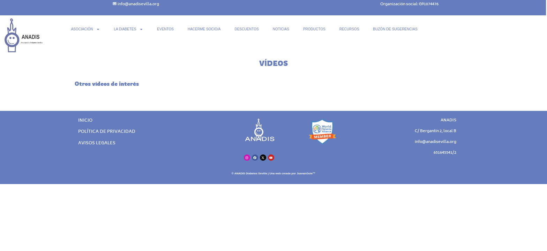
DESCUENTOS (246, 29)
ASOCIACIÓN (85, 29)
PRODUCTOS (314, 29)
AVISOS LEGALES (96, 143)
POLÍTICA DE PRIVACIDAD (106, 132)
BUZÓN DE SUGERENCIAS (395, 29)
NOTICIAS (281, 29)
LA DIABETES (128, 29)
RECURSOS (349, 29)
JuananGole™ (306, 173)
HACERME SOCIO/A (204, 29)
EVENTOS (165, 29)
